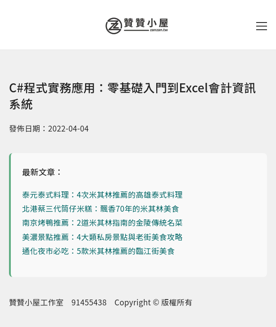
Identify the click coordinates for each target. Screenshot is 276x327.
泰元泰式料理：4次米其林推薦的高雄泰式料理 (102, 194)
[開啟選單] (261, 26)
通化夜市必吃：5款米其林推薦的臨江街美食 (98, 250)
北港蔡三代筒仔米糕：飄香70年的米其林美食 (100, 208)
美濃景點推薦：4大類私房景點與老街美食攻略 (102, 236)
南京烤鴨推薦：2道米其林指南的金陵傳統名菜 (102, 222)
